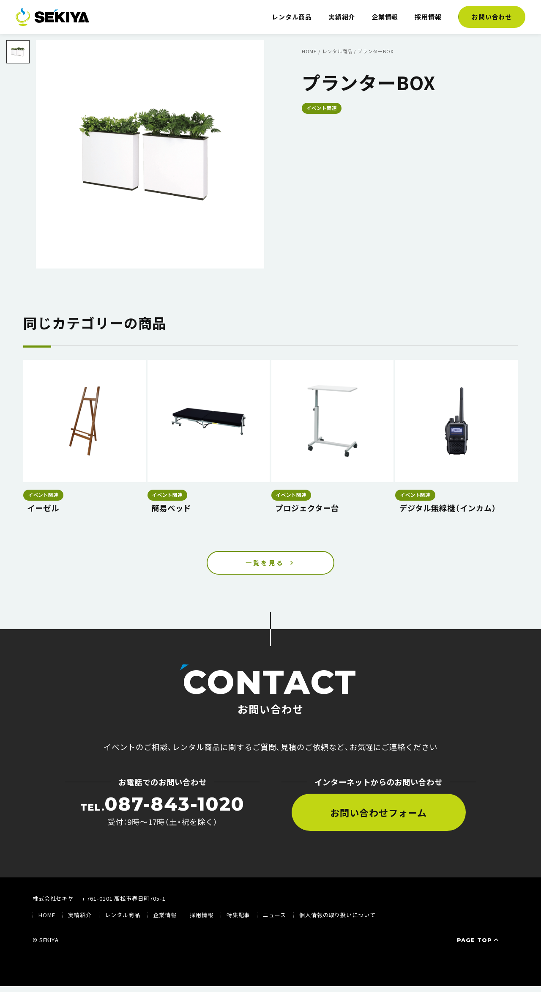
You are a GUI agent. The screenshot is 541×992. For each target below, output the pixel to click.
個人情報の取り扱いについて (337, 921)
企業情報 (385, 16)
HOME (46, 921)
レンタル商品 (292, 16)
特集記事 (238, 921)
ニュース (274, 921)
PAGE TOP (478, 946)
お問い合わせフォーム (378, 818)
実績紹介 (341, 16)
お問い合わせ (492, 16)
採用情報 (428, 16)
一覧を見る (265, 565)
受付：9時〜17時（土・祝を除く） (162, 816)
